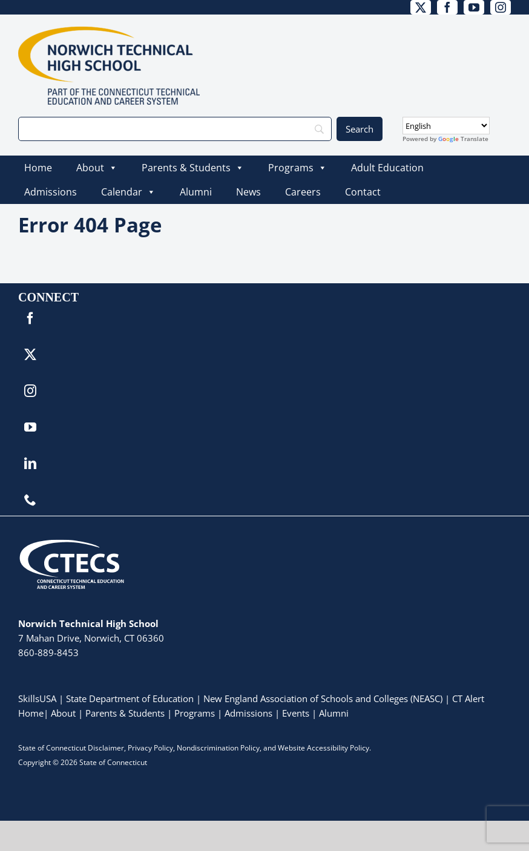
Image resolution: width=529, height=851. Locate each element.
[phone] (30, 500)
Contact (363, 192)
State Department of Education (130, 698)
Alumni (196, 192)
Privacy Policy (150, 748)
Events (295, 713)
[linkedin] (30, 464)
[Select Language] (446, 125)
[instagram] (500, 7)
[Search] (175, 129)
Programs (297, 168)
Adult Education (387, 167)
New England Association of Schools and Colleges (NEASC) (322, 698)
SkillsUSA (38, 698)
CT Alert (468, 698)
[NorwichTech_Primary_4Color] (109, 32)
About (96, 168)
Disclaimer (106, 748)
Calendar (128, 192)
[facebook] (447, 7)
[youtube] (474, 7)
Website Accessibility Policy (323, 748)
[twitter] (420, 7)
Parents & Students (193, 168)
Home (38, 167)
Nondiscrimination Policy (218, 748)
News (248, 192)
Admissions (50, 192)
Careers (303, 192)
